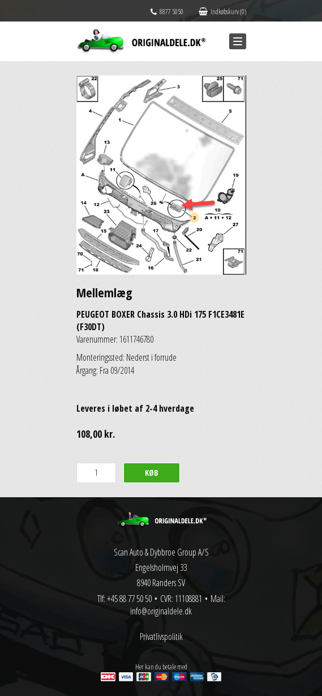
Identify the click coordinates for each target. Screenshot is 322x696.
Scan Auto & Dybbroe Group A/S (161, 552)
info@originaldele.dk (161, 611)
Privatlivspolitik (161, 636)
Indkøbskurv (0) (222, 11)
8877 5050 (167, 11)
